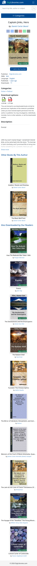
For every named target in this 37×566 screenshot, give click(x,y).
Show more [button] (5, 150)
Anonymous (19, 490)
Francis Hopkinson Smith (19, 556)
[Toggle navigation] (33, 2)
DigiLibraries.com (15, 74)
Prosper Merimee (19, 258)
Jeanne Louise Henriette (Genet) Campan (19, 456)
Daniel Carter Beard (20, 26)
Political (9, 91)
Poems (18, 288)
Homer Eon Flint (19, 324)
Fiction (3, 91)
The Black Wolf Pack (18, 218)
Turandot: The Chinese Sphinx (18, 388)
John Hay (19, 291)
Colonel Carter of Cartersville (18, 554)
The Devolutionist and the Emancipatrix (18, 322)
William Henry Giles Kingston (19, 523)
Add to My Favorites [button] (18, 69)
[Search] (16, 8)
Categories (18, 15)
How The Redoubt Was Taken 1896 (18, 255)
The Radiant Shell (18, 355)
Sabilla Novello (19, 390)
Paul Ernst (19, 357)
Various (19, 423)
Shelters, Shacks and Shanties (18, 185)
